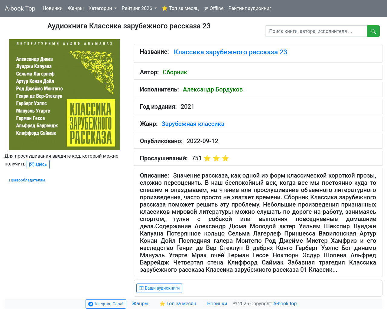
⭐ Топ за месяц (180, 8)
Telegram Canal (105, 303)
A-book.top (285, 303)
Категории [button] (101, 8)
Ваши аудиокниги (159, 288)
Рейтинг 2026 (137, 8)
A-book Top (20, 8)
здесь (38, 164)
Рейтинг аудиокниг (249, 8)
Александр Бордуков (213, 89)
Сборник (175, 72)
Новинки (53, 8)
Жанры (75, 8)
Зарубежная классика (193, 123)
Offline (214, 8)
